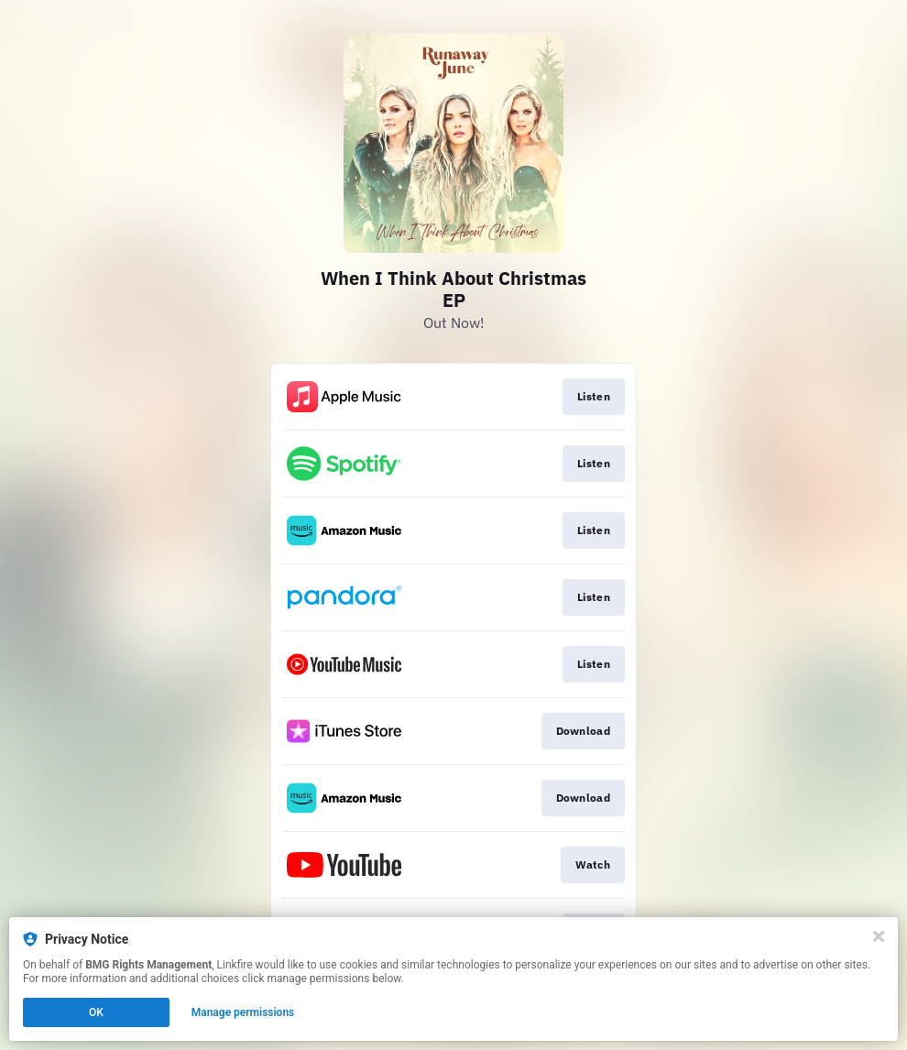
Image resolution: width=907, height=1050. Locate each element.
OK (96, 1012)
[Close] (878, 936)
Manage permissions (243, 1012)
